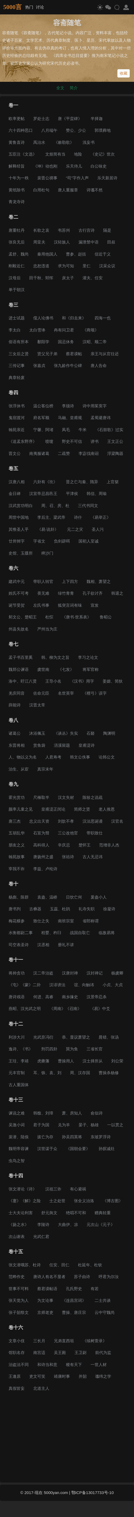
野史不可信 (72, 441)
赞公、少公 (76, 130)
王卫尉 (81, 1352)
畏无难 (43, 593)
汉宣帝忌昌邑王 (43, 493)
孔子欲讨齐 (93, 593)
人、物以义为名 (23, 757)
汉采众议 (107, 266)
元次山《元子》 (101, 1224)
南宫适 (39, 1352)
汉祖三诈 (53, 1189)
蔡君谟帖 (74, 353)
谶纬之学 (103, 1376)
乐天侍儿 (74, 166)
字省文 (39, 541)
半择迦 (97, 118)
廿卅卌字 (17, 541)
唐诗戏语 (17, 996)
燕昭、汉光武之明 (25, 1008)
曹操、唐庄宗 (74, 1312)
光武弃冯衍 (43, 1037)
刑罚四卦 (49, 1049)
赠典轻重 (103, 1212)
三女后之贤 (19, 353)
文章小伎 (17, 1340)
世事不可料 (19, 1288)
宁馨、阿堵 (43, 429)
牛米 (83, 429)
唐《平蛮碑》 (70, 118)
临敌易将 (107, 932)
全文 (60, 88)
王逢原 (15, 1376)
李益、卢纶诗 (45, 868)
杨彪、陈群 (19, 897)
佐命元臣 (41, 693)
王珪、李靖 (19, 1061)
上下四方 (70, 581)
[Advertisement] (67, 1438)
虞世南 (43, 669)
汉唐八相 (17, 481)
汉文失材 (66, 797)
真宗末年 (45, 769)
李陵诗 (43, 1224)
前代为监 (103, 1352)
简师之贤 (82, 809)
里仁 (87, 266)
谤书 (95, 441)
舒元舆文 (49, 1212)
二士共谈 (103, 1300)
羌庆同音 (17, 693)
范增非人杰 (109, 845)
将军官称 (91, 669)
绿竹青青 (66, 593)
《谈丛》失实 (66, 733)
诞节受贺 (17, 605)
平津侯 (72, 493)
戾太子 (68, 278)
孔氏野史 (74, 1288)
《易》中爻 (100, 1008)
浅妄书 (89, 142)
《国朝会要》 (78, 1148)
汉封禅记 (95, 973)
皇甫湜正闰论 (53, 809)
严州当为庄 (47, 629)
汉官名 (117, 821)
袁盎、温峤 (47, 897)
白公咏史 (99, 166)
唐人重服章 (68, 190)
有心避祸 (78, 1189)
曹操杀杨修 (109, 1072)
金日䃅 (15, 493)
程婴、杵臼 (51, 932)
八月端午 (49, 130)
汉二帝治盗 (43, 973)
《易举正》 (101, 517)
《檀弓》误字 (95, 693)
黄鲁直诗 (17, 142)
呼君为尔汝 (109, 1276)
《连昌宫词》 (74, 1300)
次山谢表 (17, 1236)
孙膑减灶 (107, 1148)
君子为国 (41, 1125)
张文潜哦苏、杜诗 (25, 1265)
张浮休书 (17, 406)
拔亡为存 (45, 1137)
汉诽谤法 (57, 984)
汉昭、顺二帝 (95, 341)
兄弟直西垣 (64, 1340)
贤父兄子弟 (47, 353)
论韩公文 (107, 757)
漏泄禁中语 (89, 242)
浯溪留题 (62, 745)
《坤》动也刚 (45, 166)
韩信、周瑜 (97, 493)
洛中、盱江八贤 (23, 681)
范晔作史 (17, 1276)
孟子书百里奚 (21, 657)
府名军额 (41, 417)
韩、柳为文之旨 (55, 657)
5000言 (12, 7)
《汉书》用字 (82, 681)
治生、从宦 (19, 769)
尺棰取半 (41, 797)
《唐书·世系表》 (76, 617)
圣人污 (98, 529)
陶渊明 (109, 733)
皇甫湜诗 (87, 745)
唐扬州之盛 (43, 856)
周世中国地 (19, 517)
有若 (95, 1288)
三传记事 (17, 365)
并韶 (83, 1376)
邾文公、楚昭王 (23, 617)
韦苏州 (64, 230)
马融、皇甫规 (70, 417)
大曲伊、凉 (68, 1224)
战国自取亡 (80, 932)
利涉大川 (17, 1037)
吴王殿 (60, 1352)
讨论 (40, 7)
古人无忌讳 (93, 856)
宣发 (95, 605)
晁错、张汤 (109, 1037)
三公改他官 (68, 833)
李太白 (15, 330)
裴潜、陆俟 (19, 1137)
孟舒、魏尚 (19, 254)
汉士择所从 (93, 1061)
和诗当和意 (47, 1364)
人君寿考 (53, 757)
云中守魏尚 (105, 1312)
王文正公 (115, 441)
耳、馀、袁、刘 (47, 1072)
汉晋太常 (37, 705)
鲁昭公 (106, 617)
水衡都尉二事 (21, 932)
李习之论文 (88, 657)
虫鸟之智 (17, 1160)
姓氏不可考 (19, 593)
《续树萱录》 (95, 1340)
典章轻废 (17, 377)
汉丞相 (43, 944)
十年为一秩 (19, 178)
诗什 (78, 517)
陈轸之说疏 (93, 797)
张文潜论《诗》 (23, 1189)
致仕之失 (41, 921)
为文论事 (45, 1300)
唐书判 (15, 909)
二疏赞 (64, 453)
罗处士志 (41, 118)
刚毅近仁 (17, 266)
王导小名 (53, 681)
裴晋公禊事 (47, 178)
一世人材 (99, 1364)
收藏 (123, 73)
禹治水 (39, 142)
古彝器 (35, 909)
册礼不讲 (66, 944)
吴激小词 (17, 1125)
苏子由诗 (82, 1276)
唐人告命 (99, 365)
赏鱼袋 (39, 745)
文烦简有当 (55, 154)
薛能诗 (15, 705)
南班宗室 (66, 921)
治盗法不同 (19, 1364)
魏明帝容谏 (19, 1148)
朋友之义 (17, 845)
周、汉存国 (80, 1072)
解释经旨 (17, 166)
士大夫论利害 (21, 1212)
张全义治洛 (84, 1200)
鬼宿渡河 (17, 417)
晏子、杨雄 (89, 1125)
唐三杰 (15, 821)
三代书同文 (88, 505)
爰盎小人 (99, 897)
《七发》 (66, 669)
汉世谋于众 (47, 1148)
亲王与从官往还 (105, 353)
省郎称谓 (91, 921)
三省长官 (95, 1049)
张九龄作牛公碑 (68, 365)
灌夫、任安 (93, 278)
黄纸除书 (17, 190)
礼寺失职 (87, 909)
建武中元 (17, 581)
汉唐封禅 (70, 973)
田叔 (111, 242)
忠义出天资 (39, 821)
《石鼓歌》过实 (109, 429)
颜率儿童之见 (21, 809)
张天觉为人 (19, 1300)
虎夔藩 (43, 1061)
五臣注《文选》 (23, 154)
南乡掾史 (70, 996)
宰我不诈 (17, 868)
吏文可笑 (37, 1376)
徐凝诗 (109, 909)
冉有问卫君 (64, 330)
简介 (74, 88)
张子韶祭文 (19, 1312)
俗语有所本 (19, 341)
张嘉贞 (39, 365)
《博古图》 (113, 1200)
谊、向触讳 (84, 984)
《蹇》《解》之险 (25, 1200)
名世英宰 (66, 693)
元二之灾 (75, 529)
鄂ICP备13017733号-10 (92, 1492)
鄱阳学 (43, 341)
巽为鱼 (72, 1049)
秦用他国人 (47, 254)
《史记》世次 (103, 154)
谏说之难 (17, 1113)
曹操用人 (66, 1061)
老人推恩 (107, 809)
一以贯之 (115, 1125)
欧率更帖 (17, 118)
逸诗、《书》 (21, 1049)
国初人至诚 (89, 541)
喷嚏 (49, 441)
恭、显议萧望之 (76, 1037)
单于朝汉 (17, 289)
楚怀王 (85, 845)
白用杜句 (41, 190)
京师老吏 (45, 1312)
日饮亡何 (74, 897)
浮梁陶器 (115, 453)
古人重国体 (19, 1084)
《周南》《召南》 (65, 1008)
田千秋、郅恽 (41, 278)
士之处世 (57, 1200)
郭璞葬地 (103, 130)
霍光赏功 (17, 797)
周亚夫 (39, 242)
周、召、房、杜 (55, 505)
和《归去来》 (74, 318)
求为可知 (66, 266)
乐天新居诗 (107, 178)
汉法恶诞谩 (93, 821)
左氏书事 (41, 605)
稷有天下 (74, 1364)
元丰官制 (17, 1072)
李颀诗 (68, 406)
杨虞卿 (117, 973)
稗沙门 (47, 553)
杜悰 (49, 617)
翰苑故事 (17, 856)
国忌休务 (66, 341)
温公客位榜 (43, 406)
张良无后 (17, 242)
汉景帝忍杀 (97, 996)
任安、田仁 (59, 1265)
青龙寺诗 (17, 201)
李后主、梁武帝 (51, 517)
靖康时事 (62, 1376)
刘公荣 (117, 1061)
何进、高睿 (43, 996)
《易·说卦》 (47, 529)
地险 (78, 154)
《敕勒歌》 (64, 142)
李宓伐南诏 (89, 453)
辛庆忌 (64, 845)
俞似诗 (97, 1113)
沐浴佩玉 (37, 733)
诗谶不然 (95, 190)
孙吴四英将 (72, 1137)
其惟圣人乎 (19, 529)
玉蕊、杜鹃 (60, 909)
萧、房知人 (72, 1113)
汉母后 (15, 278)
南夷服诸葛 (39, 453)
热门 (29, 7)
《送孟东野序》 (23, 441)
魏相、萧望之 (99, 581)
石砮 (91, 733)
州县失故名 (19, 629)
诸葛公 (15, 733)
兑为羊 (64, 1125)
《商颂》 (91, 330)
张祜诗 (68, 856)
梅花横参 (17, 921)
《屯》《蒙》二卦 (25, 984)
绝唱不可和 (76, 1212)
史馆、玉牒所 (21, 553)
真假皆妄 (17, 1388)
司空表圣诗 (19, 944)
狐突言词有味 (70, 605)
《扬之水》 (19, 1224)
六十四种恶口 (21, 130)
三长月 (39, 1340)
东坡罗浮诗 (101, 1137)
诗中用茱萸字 (95, 406)
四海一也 (103, 318)
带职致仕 (95, 833)
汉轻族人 (62, 242)
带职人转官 (43, 581)
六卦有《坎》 (45, 481)
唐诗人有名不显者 (49, 1276)
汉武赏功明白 (21, 505)
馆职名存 (17, 1352)
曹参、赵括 (76, 254)
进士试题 (17, 318)
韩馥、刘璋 (43, 1113)
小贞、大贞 (113, 984)
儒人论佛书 (43, 318)
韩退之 (117, 593)
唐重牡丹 (17, 230)
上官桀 (113, 481)
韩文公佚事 (80, 757)
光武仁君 (41, 1236)
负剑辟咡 (62, 541)
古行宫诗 (87, 230)
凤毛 (66, 429)
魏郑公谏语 (19, 669)
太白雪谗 (37, 330)
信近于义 (103, 254)
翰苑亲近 (17, 429)
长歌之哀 (41, 230)
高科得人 (41, 845)
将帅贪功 (17, 973)
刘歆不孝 (66, 821)
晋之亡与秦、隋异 (82, 481)
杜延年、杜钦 (90, 1265)
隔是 (107, 230)
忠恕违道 (41, 266)
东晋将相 (17, 745)
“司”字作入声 (77, 178)
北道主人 (41, 1388)
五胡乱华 (17, 833)
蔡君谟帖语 (47, 1288)
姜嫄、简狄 (113, 681)
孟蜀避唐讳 (101, 417)
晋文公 (15, 453)
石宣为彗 (41, 833)
